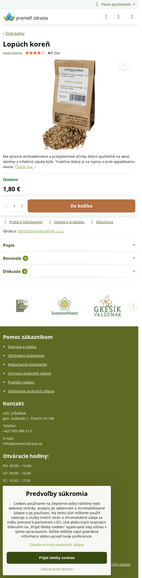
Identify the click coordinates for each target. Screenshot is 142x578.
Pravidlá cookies (21, 382)
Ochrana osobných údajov (29, 373)
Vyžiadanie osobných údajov (31, 391)
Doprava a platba (22, 346)
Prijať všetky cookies (57, 557)
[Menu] (132, 17)
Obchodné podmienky (26, 355)
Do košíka (81, 206)
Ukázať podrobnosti (57, 569)
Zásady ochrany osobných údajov (56, 544)
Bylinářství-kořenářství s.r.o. (41, 231)
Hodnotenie (12, 53)
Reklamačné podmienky (27, 364)
